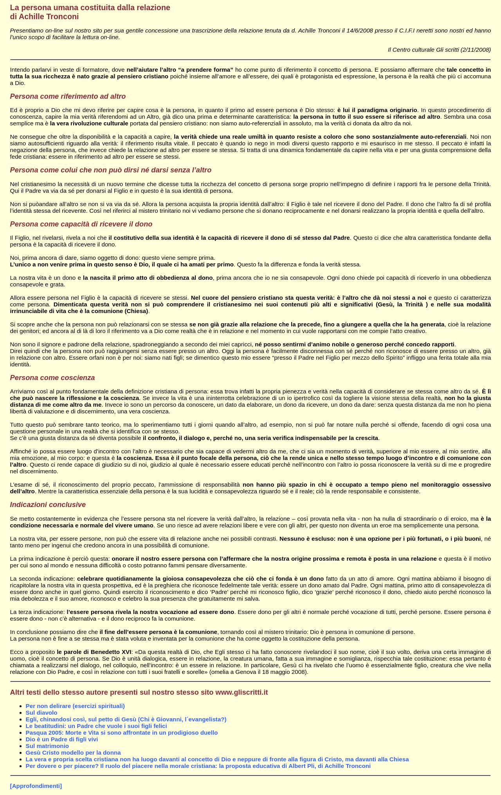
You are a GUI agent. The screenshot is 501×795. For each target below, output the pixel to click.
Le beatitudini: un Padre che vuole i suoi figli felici (96, 726)
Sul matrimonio (47, 745)
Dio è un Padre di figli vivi (62, 739)
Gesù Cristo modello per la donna (73, 752)
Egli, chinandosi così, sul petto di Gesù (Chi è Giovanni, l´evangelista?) (126, 719)
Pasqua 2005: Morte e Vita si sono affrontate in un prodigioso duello (122, 732)
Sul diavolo (42, 712)
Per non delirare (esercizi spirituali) (75, 706)
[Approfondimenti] (36, 785)
